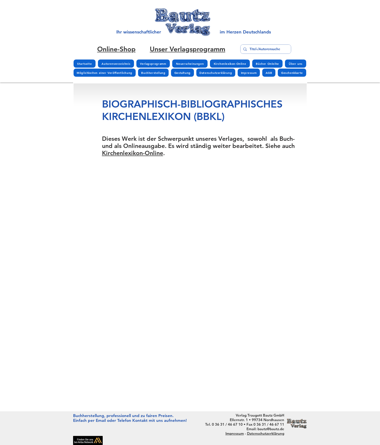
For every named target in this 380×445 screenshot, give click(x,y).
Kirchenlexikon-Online (132, 153)
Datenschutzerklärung (265, 433)
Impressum (234, 433)
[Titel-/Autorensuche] (265, 49)
